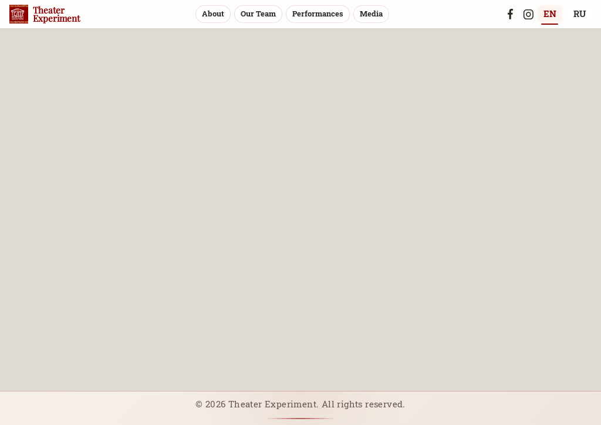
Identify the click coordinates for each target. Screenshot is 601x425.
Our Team (258, 13)
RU (579, 13)
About (213, 13)
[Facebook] (510, 14)
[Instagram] (528, 14)
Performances (317, 13)
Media (371, 13)
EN (549, 13)
